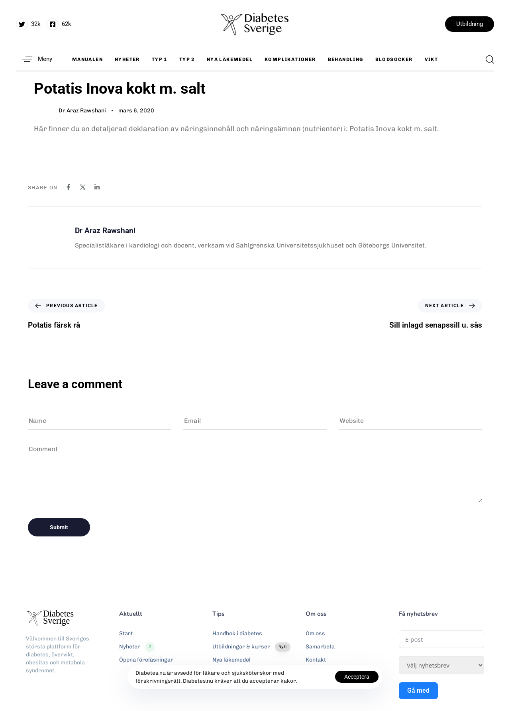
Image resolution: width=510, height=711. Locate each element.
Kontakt (316, 659)
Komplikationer (290, 59)
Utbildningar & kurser (251, 646)
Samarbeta (320, 646)
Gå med (418, 690)
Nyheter (127, 59)
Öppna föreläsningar (146, 659)
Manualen (87, 59)
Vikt (431, 59)
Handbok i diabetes (237, 633)
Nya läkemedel (230, 59)
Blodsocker (394, 59)
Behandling (345, 59)
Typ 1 (159, 59)
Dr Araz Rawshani (82, 110)
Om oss (315, 633)
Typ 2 (187, 59)
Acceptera (356, 677)
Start (126, 633)
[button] (34, 59)
